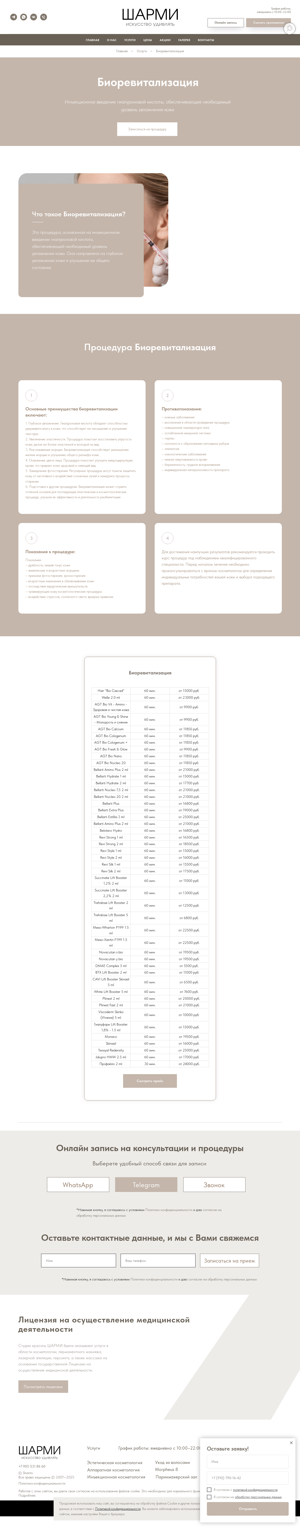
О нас (112, 40)
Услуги (130, 40)
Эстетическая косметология (114, 1473)
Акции (165, 40)
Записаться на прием (229, 1271)
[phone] (158, 1271)
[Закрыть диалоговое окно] (291, 1443)
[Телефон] (43, 17)
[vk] (33, 17)
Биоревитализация (170, 51)
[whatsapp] (23, 17)
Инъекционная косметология (116, 1487)
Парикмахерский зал (176, 1487)
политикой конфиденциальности (255, 1490)
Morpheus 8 (166, 1480)
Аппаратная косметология (113, 1480)
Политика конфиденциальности (41, 1494)
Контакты (206, 40)
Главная (92, 40)
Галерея (184, 40)
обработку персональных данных (258, 1497)
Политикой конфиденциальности (118, 1509)
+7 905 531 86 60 (31, 1477)
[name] (78, 1271)
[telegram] (13, 17)
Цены (147, 40)
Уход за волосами (172, 1473)
